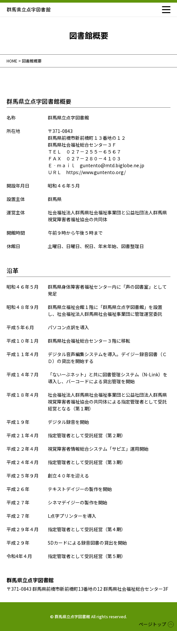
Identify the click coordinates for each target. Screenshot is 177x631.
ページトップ (152, 624)
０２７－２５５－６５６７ (93, 151)
